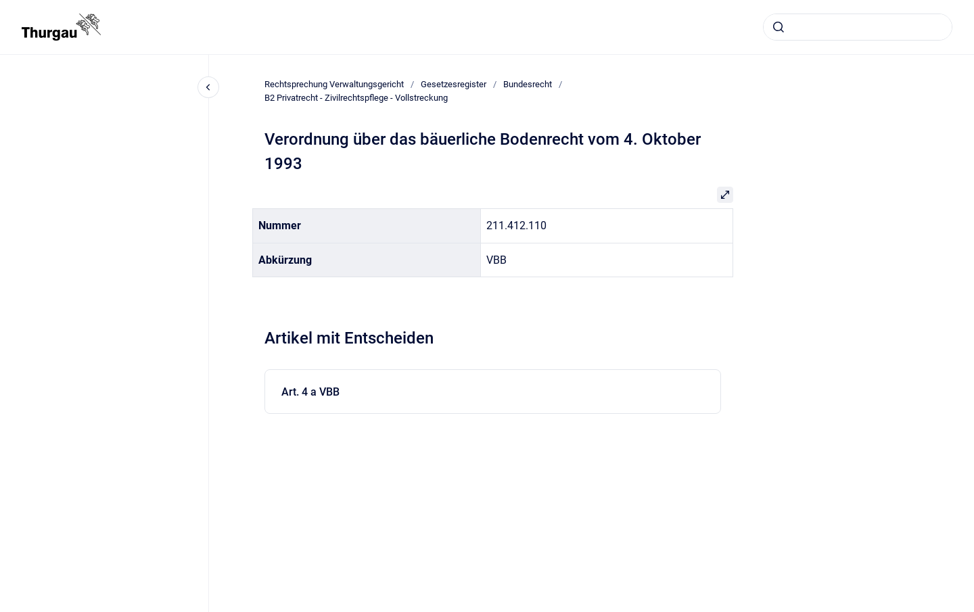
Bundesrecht (527, 84)
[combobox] (858, 27)
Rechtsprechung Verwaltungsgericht (334, 84)
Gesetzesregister (453, 84)
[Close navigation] (208, 87)
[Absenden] (778, 27)
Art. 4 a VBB (310, 391)
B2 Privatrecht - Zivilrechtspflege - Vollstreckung (356, 98)
